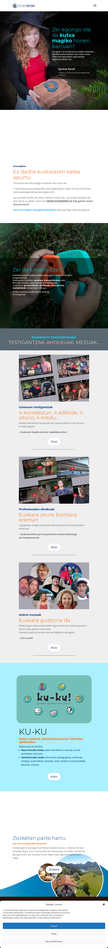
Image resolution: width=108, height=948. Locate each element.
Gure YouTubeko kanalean (34, 209)
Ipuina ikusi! (66, 69)
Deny (54, 933)
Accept (54, 925)
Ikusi (54, 441)
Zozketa (54, 869)
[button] (103, 904)
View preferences (54, 941)
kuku (54, 776)
